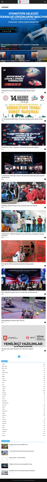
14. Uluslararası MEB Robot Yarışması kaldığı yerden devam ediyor (22, 119)
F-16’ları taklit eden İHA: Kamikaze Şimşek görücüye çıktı (21, 451)
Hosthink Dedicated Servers (18, 480)
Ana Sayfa (3, 5)
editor (2, 48)
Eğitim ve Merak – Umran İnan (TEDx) (17, 457)
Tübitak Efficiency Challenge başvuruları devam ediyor (18, 91)
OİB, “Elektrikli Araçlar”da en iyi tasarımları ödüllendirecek (19, 292)
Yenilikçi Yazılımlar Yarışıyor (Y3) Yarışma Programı (17, 349)
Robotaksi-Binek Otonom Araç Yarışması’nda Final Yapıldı (19, 205)
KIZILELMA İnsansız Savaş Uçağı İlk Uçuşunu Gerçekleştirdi (22, 470)
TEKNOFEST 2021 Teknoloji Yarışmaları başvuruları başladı (20, 147)
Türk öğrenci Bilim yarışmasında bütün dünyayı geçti (17, 264)
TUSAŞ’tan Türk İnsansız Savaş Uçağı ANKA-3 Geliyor (20, 464)
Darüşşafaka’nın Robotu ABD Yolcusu (12, 320)
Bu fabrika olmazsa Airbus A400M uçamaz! (18, 444)
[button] (45, 2)
